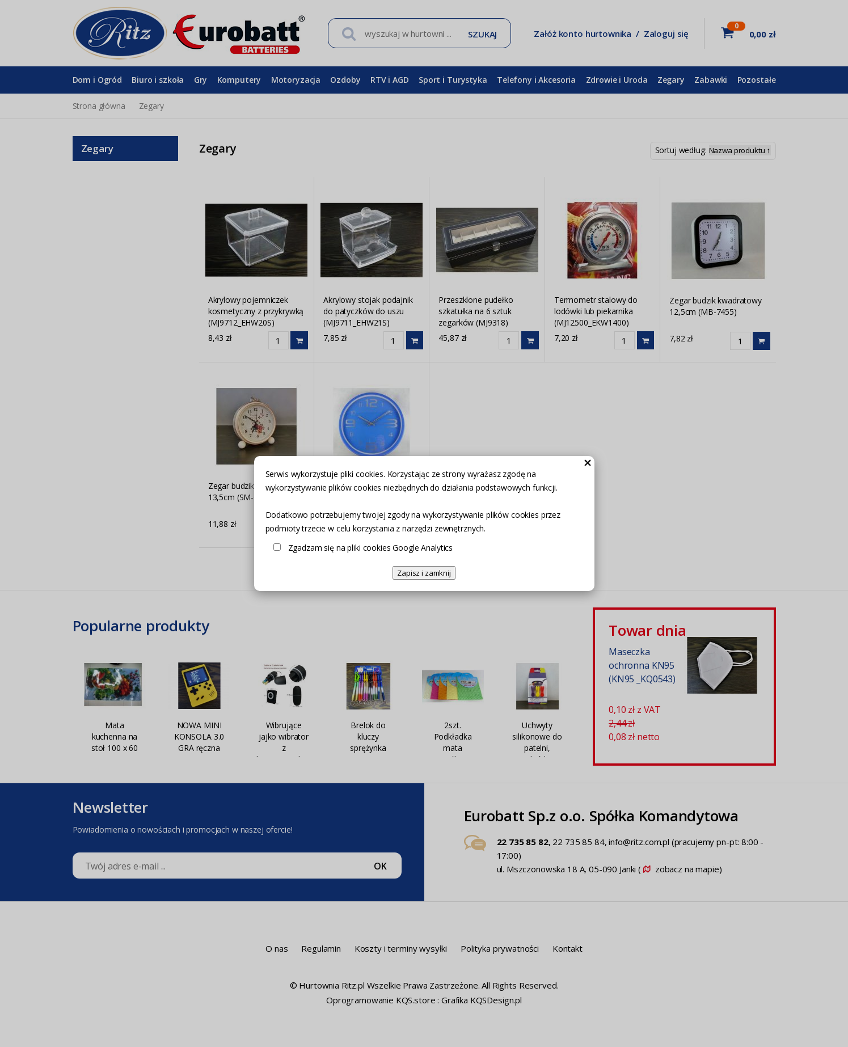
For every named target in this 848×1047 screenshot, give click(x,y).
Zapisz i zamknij (424, 573)
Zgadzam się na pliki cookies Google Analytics (370, 547)
